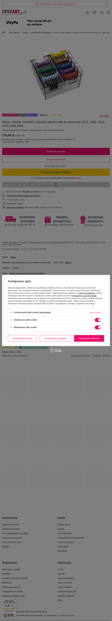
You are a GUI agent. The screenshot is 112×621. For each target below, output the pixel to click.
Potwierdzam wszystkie (89, 338)
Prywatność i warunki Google (84, 296)
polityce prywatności (86, 293)
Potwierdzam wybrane (22, 338)
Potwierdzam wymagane (55, 338)
